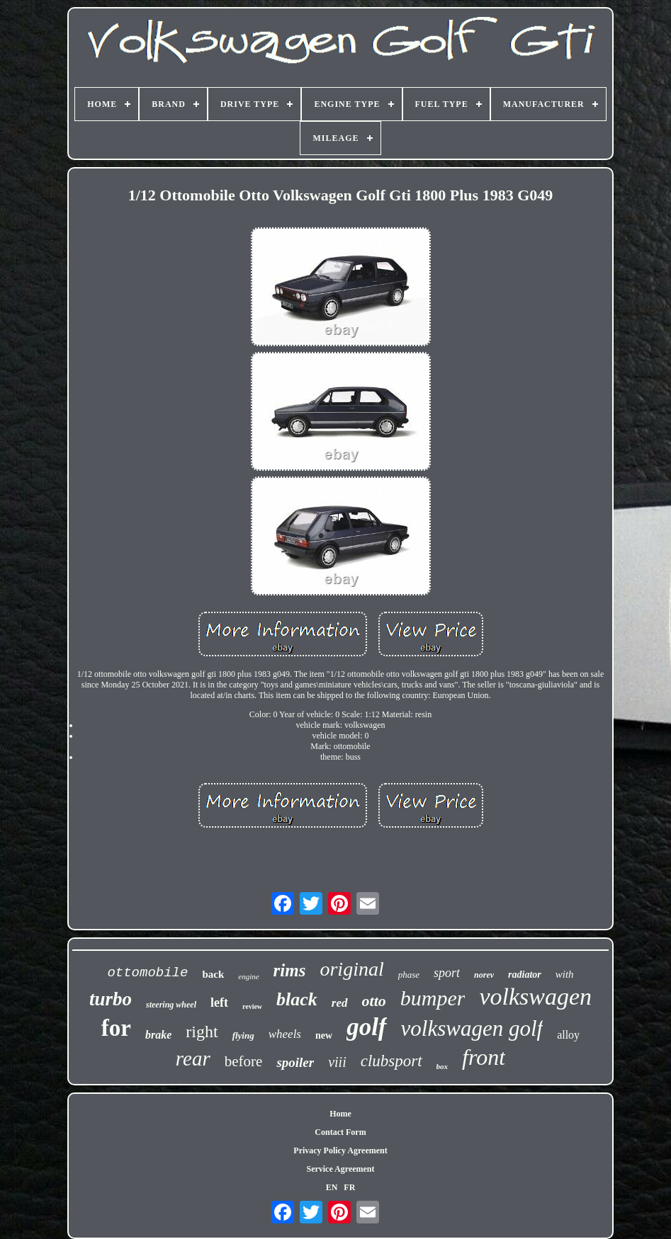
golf (366, 1027)
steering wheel (171, 1005)
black (296, 999)
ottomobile (147, 973)
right (202, 1031)
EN (332, 1187)
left (219, 1002)
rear (193, 1058)
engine (248, 976)
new (323, 1035)
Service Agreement (340, 1169)
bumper (433, 998)
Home (340, 1114)
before (244, 1061)
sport (447, 973)
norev (484, 975)
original (351, 969)
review (252, 1006)
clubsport (391, 1061)
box (442, 1066)
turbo (110, 999)
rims (290, 970)
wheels (285, 1034)
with (565, 974)
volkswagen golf (472, 1028)
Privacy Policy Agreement (340, 1150)
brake (158, 1035)
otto (374, 1001)
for (116, 1028)
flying (243, 1035)
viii (337, 1062)
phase (408, 974)
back (213, 974)
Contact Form (340, 1132)
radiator (524, 974)
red (340, 1003)
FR (349, 1187)
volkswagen (535, 996)
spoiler (295, 1062)
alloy (568, 1035)
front (483, 1057)
